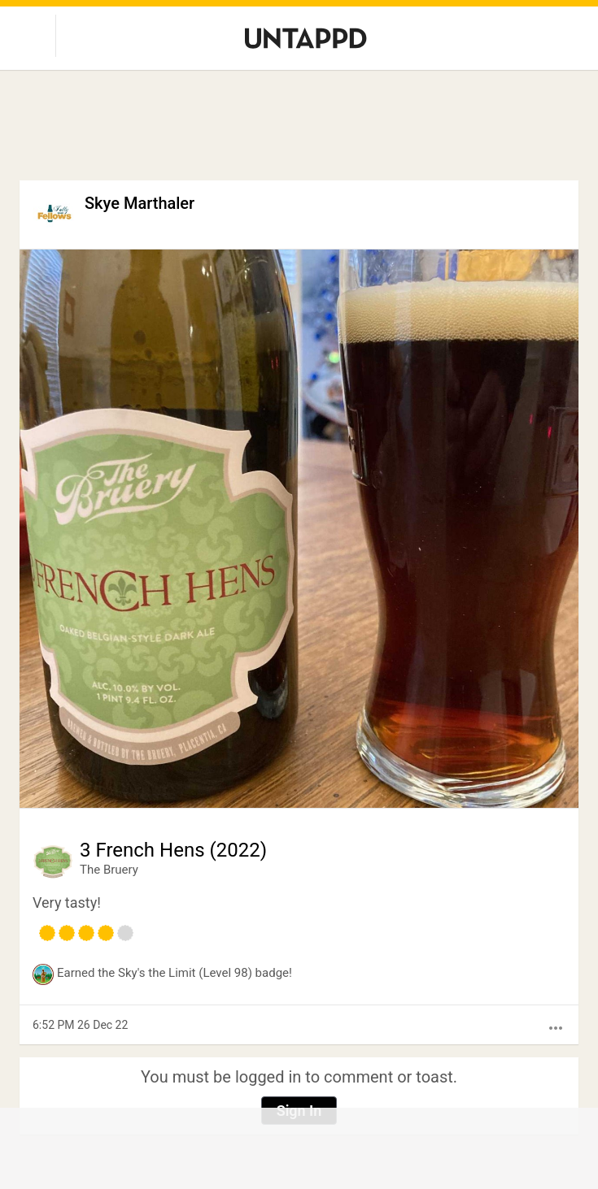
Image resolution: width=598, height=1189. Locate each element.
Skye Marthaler (139, 203)
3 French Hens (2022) (173, 850)
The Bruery (109, 869)
